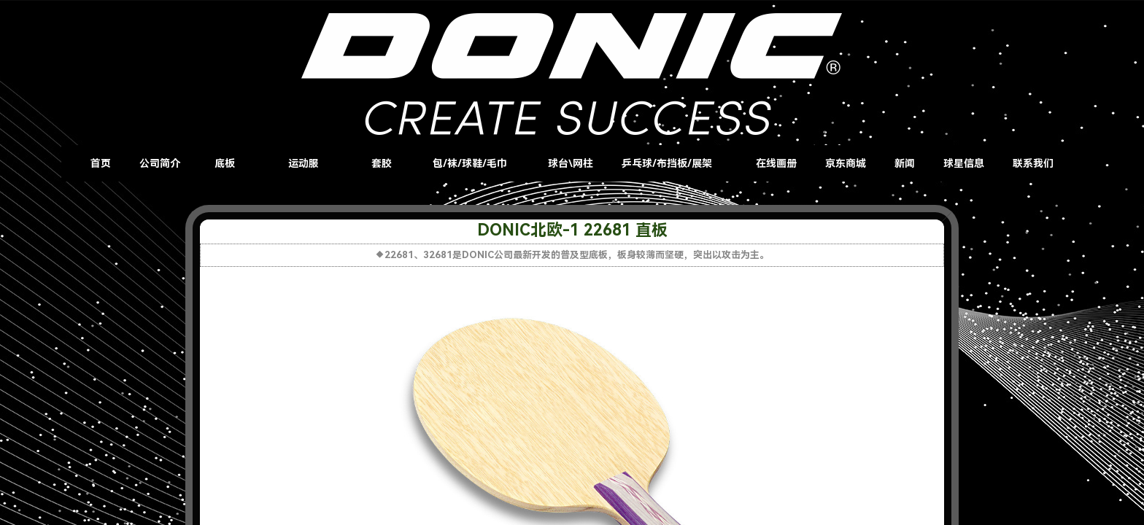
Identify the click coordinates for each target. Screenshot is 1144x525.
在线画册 (776, 163)
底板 (224, 163)
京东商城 (845, 163)
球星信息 (963, 163)
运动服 (303, 163)
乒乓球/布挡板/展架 (667, 163)
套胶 (381, 163)
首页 (100, 163)
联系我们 (1033, 163)
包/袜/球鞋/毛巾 (470, 163)
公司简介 (159, 163)
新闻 (904, 163)
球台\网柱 (570, 163)
